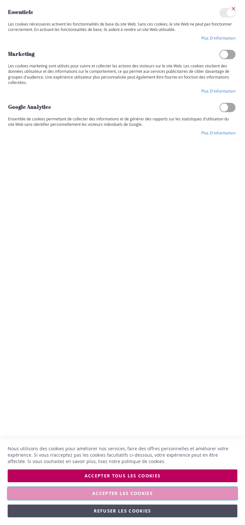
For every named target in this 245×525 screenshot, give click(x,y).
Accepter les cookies (122, 493)
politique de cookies (143, 461)
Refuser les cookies (122, 511)
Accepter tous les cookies (123, 476)
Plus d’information (218, 38)
